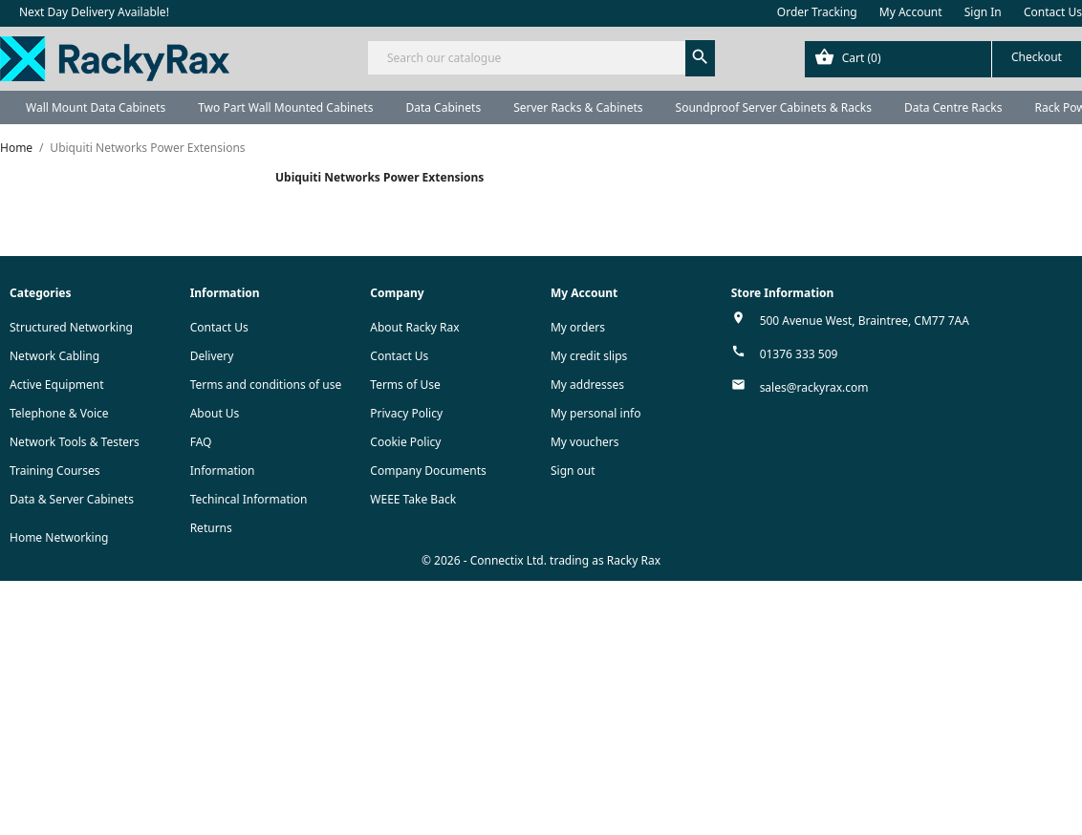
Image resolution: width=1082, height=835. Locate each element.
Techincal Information (249, 499)
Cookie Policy (405, 442)
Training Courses (55, 470)
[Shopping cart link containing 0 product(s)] (943, 59)
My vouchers (585, 442)
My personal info (596, 413)
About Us (215, 413)
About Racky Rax (414, 327)
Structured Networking (71, 327)
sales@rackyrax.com (814, 387)
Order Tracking (817, 12)
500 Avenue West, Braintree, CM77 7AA (864, 320)
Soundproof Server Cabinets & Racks (774, 107)
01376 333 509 (799, 354)
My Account (910, 12)
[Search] (541, 57)
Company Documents (428, 470)
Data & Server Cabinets (72, 499)
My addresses (587, 384)
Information (222, 470)
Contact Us (1053, 12)
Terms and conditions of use (266, 384)
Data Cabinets (443, 107)
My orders (578, 327)
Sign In (983, 12)
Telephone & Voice (59, 413)
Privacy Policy (406, 413)
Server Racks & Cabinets (577, 107)
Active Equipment (57, 384)
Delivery (212, 356)
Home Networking (59, 537)
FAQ (201, 442)
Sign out (573, 470)
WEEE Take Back (413, 499)
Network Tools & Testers (75, 442)
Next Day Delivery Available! (94, 12)
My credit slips (589, 356)
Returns (211, 528)
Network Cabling (54, 356)
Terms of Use (405, 384)
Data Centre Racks (953, 107)
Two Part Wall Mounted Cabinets (285, 107)
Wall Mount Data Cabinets (95, 107)
